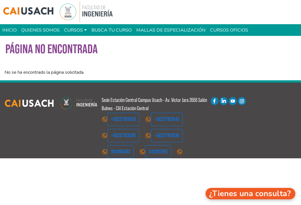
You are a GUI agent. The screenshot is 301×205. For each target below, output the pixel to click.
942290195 (158, 152)
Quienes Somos (40, 30)
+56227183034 (123, 119)
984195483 (120, 152)
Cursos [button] (73, 30)
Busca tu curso (111, 30)
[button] (250, 193)
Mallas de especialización (171, 30)
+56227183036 (166, 135)
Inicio (9, 30)
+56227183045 (166, 119)
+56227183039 (123, 135)
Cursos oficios (229, 30)
